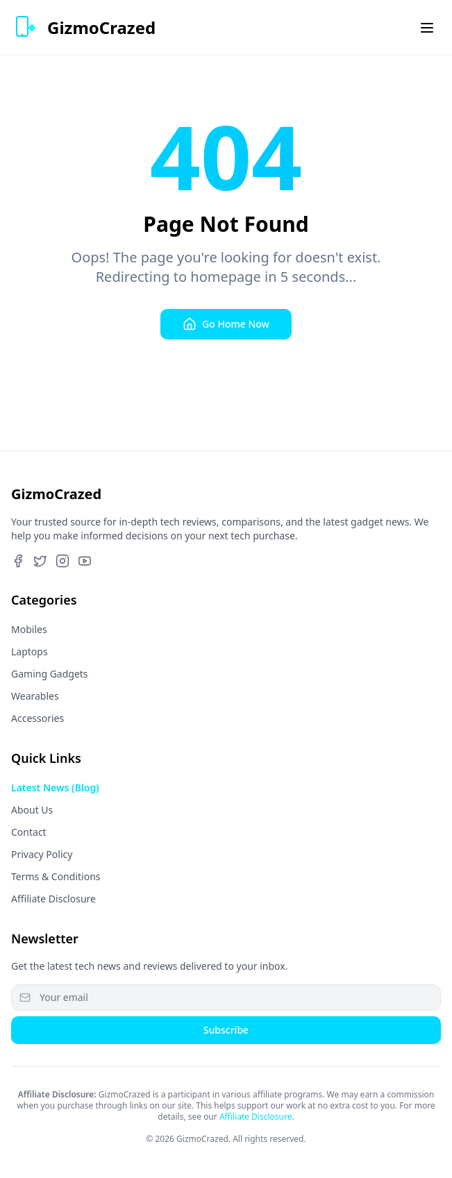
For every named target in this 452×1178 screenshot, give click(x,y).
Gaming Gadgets (49, 673)
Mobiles (29, 629)
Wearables (35, 695)
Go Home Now (226, 324)
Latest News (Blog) (55, 787)
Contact (29, 832)
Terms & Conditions (56, 876)
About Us (32, 809)
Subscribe (226, 1029)
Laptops (29, 651)
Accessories (37, 718)
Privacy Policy (41, 854)
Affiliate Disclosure (53, 898)
